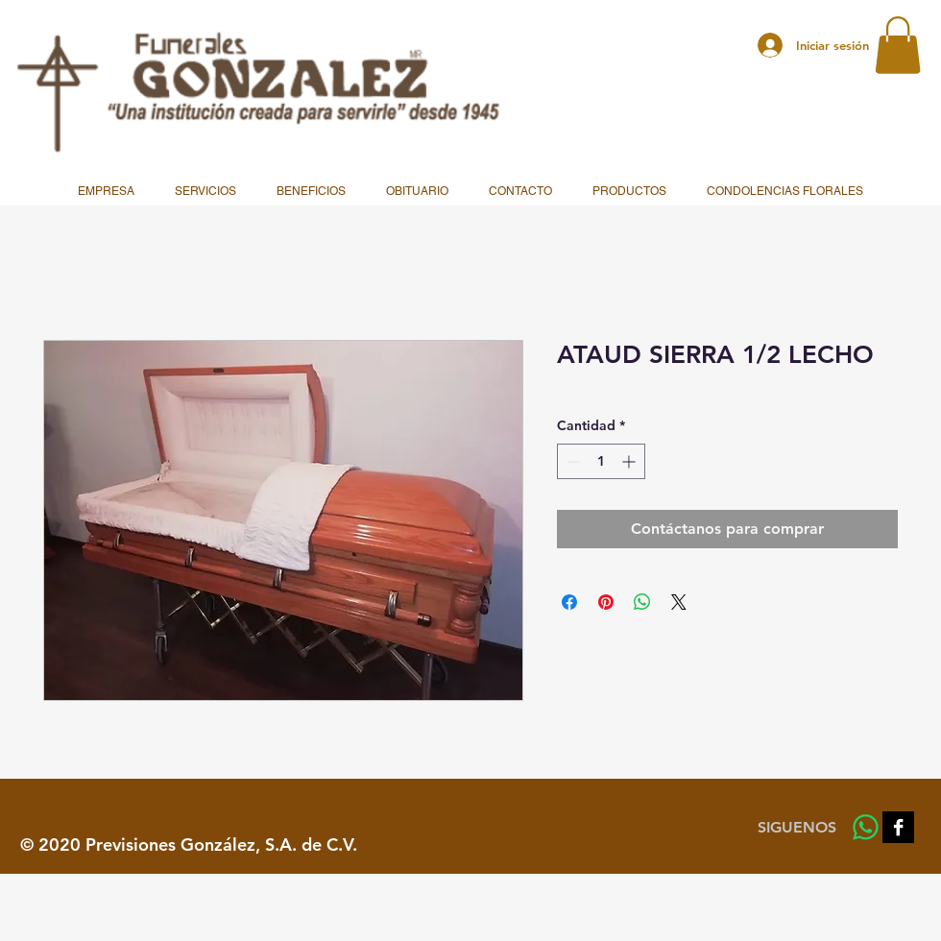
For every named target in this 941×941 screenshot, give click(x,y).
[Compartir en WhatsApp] (642, 602)
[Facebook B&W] (898, 827)
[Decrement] (572, 461)
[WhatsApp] (865, 827)
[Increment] (630, 461)
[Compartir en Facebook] (569, 602)
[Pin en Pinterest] (605, 602)
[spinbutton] (601, 461)
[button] (898, 45)
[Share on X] (678, 602)
